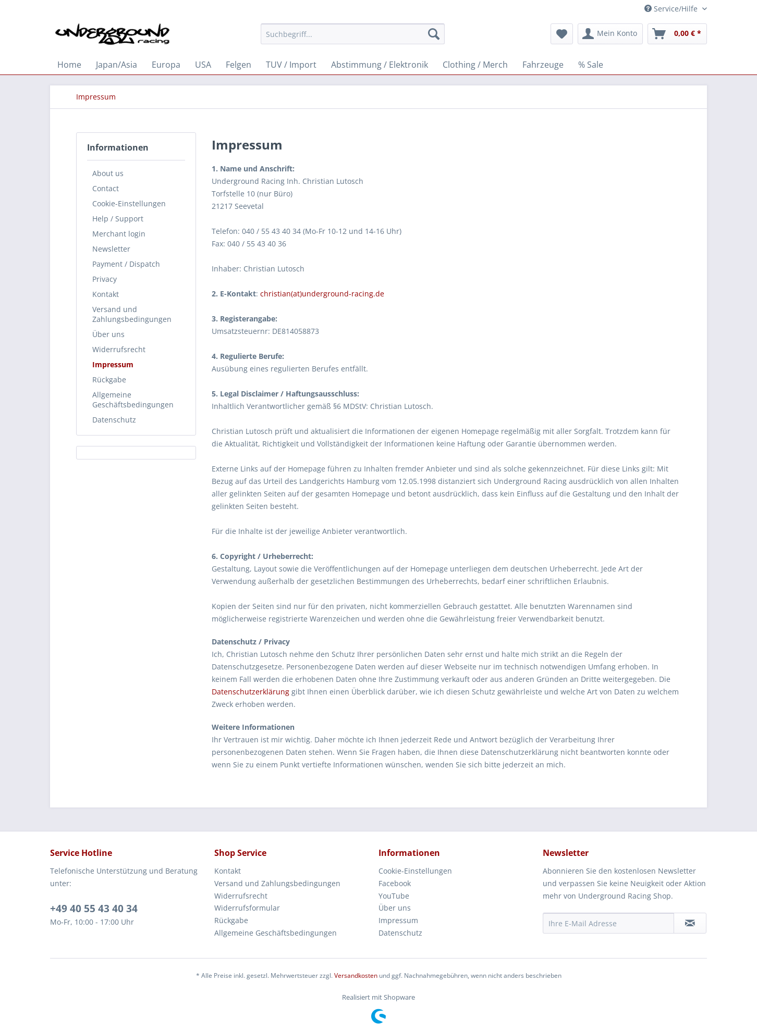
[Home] (69, 64)
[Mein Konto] (610, 33)
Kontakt (105, 294)
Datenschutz (114, 420)
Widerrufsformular (247, 908)
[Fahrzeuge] (543, 64)
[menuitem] (353, 38)
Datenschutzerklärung (250, 692)
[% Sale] (591, 64)
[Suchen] (434, 33)
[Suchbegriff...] (353, 33)
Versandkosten (355, 975)
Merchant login (118, 234)
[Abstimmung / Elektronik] (379, 64)
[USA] (203, 64)
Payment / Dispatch (126, 264)
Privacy (104, 279)
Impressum (112, 364)
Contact (105, 188)
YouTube (393, 896)
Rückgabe (109, 379)
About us (108, 173)
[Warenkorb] (677, 33)
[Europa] (166, 64)
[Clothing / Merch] (475, 64)
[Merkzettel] (562, 33)
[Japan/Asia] (116, 64)
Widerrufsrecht (118, 349)
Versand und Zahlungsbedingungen (132, 314)
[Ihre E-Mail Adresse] (608, 923)
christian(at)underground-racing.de (322, 294)
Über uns (108, 334)
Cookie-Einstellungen (129, 203)
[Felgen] (238, 64)
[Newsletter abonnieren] (690, 923)
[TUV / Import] (291, 64)
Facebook (394, 883)
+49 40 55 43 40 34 (94, 908)
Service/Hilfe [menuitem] (672, 9)
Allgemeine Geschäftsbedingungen (133, 399)
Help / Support (117, 218)
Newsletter (111, 249)
